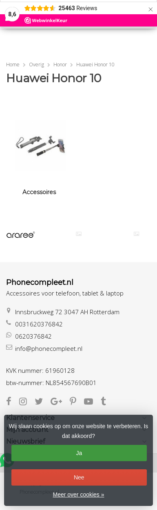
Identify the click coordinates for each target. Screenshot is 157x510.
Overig (36, 64)
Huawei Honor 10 (95, 64)
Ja (79, 453)
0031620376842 (39, 324)
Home (13, 64)
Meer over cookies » (78, 494)
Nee (79, 477)
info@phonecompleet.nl (48, 348)
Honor (60, 64)
